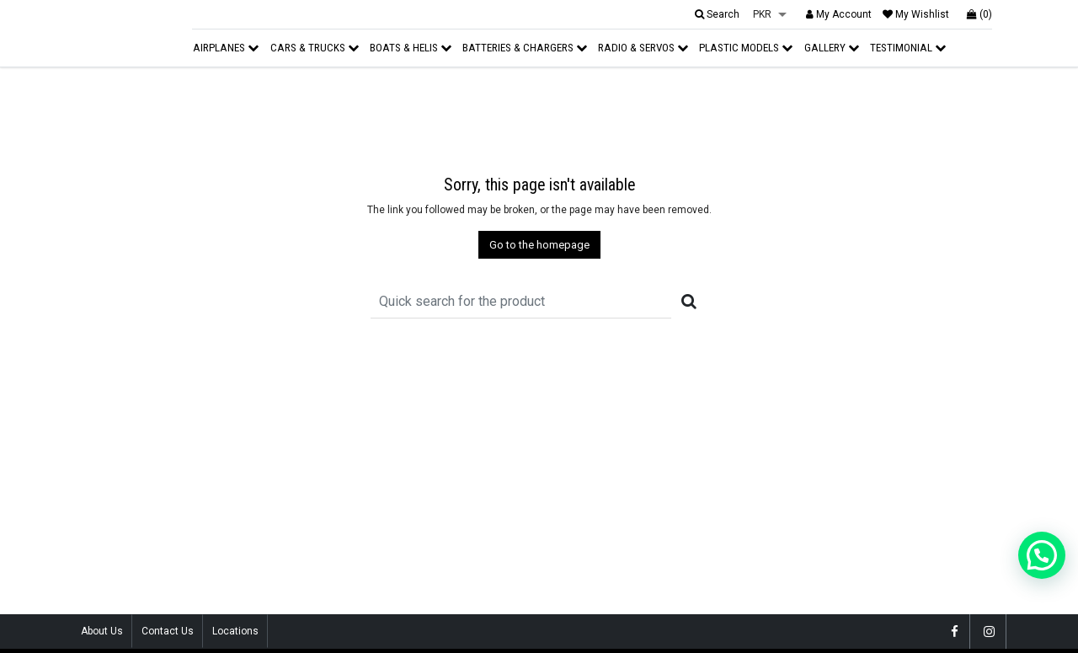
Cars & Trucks (314, 47)
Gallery (831, 47)
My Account (839, 14)
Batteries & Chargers (524, 47)
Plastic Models (745, 47)
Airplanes (226, 47)
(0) (979, 14)
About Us (102, 631)
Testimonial (908, 47)
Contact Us (167, 631)
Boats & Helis (410, 47)
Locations (235, 631)
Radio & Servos (643, 47)
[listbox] (770, 15)
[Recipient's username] (521, 301)
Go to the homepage (539, 244)
